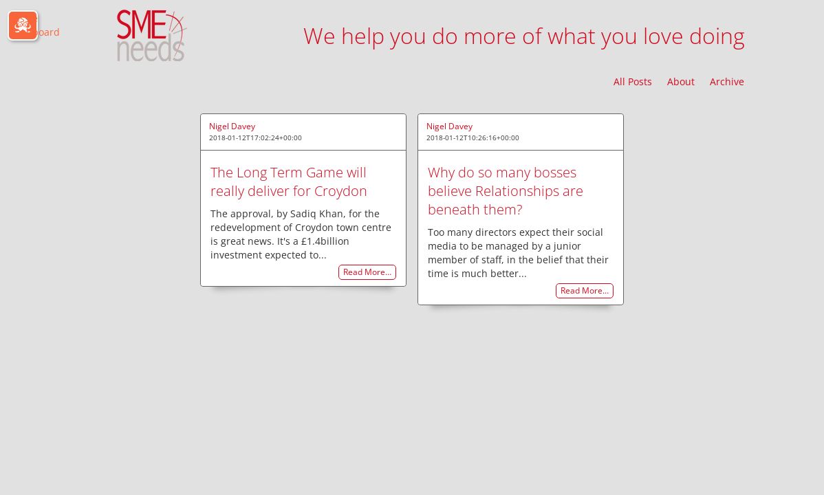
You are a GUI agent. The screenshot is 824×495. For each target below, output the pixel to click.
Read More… (367, 272)
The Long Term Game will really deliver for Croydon (288, 181)
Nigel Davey (232, 126)
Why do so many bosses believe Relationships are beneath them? (505, 191)
